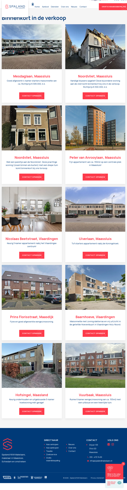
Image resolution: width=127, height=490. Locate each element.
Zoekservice (51, 461)
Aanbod (60, 10)
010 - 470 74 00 (94, 464)
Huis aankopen (52, 454)
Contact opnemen (32, 102)
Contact (98, 10)
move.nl (119, 3)
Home (52, 10)
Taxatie (49, 458)
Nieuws (89, 10)
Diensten (70, 10)
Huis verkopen (52, 451)
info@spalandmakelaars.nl (99, 467)
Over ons (80, 10)
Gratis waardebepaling (53, 466)
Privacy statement (97, 485)
